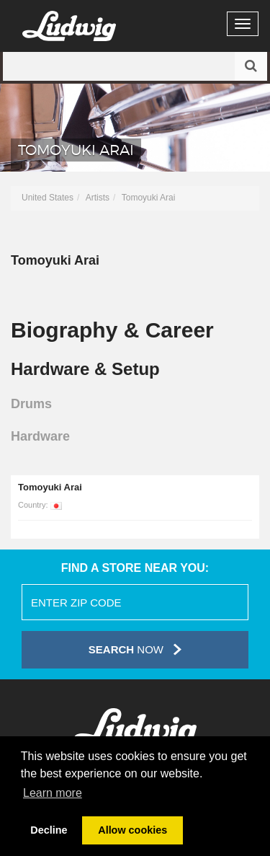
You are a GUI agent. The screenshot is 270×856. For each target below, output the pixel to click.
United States (47, 198)
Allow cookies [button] (132, 830)
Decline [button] (48, 830)
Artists (97, 198)
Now (135, 649)
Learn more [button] (52, 793)
